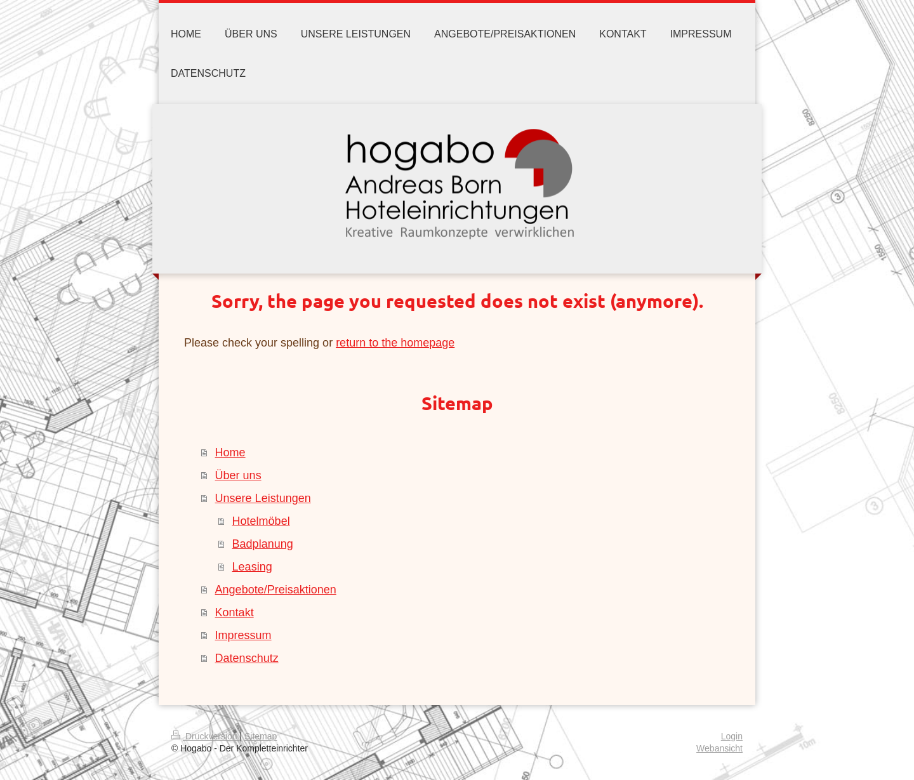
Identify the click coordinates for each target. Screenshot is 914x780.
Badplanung (262, 544)
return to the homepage (395, 342)
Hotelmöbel (261, 521)
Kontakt (234, 612)
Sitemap (260, 736)
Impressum (243, 635)
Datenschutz (247, 658)
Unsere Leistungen (263, 498)
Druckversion (205, 736)
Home (230, 452)
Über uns (238, 475)
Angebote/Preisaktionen (275, 589)
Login (732, 736)
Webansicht (719, 748)
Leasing (252, 566)
